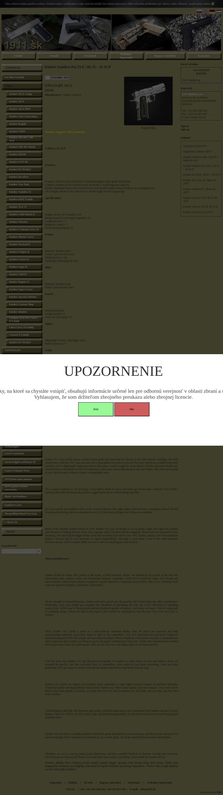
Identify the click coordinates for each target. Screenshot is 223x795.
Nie (132, 409)
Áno (95, 409)
